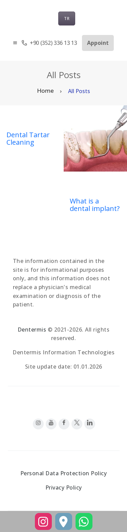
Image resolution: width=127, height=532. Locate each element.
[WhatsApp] (84, 521)
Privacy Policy (63, 487)
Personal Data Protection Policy (63, 473)
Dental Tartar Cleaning (28, 138)
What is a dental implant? (95, 204)
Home (45, 90)
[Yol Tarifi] (63, 521)
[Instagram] (43, 521)
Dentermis (32, 329)
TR (66, 18)
